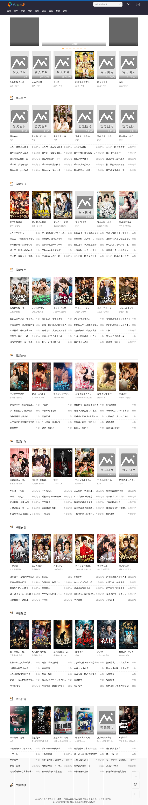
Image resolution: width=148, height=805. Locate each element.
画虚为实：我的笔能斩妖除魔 (89, 674)
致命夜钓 (89, 576)
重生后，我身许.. (83, 136)
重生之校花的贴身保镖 (57, 238)
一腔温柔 (57, 514)
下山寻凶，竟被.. (83, 308)
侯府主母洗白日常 (25, 582)
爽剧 (30, 11)
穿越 (23, 11)
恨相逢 (57, 82)
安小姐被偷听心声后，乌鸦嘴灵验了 (58, 233)
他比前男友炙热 (17, 394)
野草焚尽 (25, 428)
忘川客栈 (89, 685)
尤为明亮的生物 (104, 737)
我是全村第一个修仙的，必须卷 (121, 594)
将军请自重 (102, 566)
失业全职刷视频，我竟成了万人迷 (89, 336)
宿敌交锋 (36, 737)
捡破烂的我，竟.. (17, 308)
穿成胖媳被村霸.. (39, 222)
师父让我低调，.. (17, 222)
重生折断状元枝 (89, 158)
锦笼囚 (57, 576)
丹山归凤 (58, 566)
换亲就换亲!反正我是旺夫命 (121, 508)
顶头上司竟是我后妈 (57, 342)
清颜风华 (57, 588)
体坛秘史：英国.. (83, 737)
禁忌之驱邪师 (121, 754)
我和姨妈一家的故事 (57, 748)
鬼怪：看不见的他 (57, 662)
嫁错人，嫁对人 (89, 428)
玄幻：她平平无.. (83, 480)
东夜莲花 (121, 599)
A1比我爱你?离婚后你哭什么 (89, 496)
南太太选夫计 (103, 82)
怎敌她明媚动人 (121, 502)
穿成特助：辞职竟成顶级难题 (25, 330)
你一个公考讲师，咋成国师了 (89, 582)
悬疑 (58, 11)
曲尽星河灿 (57, 754)
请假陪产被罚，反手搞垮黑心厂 (25, 342)
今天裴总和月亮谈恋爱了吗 (25, 422)
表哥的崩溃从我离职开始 (89, 508)
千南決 (57, 599)
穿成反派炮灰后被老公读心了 (25, 244)
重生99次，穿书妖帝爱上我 (57, 170)
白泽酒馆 (123, 394)
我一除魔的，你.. (17, 652)
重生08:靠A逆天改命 (25, 153)
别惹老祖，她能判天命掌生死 (57, 685)
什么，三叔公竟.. (105, 308)
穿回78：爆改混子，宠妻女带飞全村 (26, 256)
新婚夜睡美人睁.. (83, 394)
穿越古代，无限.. (61, 222)
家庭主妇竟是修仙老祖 (57, 336)
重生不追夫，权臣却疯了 (89, 170)
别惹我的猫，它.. (61, 652)
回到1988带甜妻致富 (57, 250)
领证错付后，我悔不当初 (121, 410)
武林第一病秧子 (121, 342)
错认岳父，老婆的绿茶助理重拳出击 (122, 685)
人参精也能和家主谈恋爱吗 (89, 662)
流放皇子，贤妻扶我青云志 (25, 576)
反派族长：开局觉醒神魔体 (89, 233)
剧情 (65, 11)
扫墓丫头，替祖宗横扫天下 (121, 582)
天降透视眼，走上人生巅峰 (25, 508)
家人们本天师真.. (39, 652)
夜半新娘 (57, 668)
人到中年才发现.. (127, 308)
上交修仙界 (37, 566)
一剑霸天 (14, 566)
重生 (16, 11)
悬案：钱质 (57, 674)
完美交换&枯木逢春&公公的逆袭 (89, 748)
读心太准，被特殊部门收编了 (121, 244)
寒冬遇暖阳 (57, 490)
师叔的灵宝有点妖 (89, 588)
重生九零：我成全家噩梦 (89, 244)
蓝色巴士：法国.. (61, 737)
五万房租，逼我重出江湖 (121, 158)
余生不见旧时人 (25, 233)
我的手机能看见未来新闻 (89, 502)
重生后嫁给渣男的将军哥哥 (57, 164)
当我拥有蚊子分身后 (25, 668)
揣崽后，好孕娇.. (61, 394)
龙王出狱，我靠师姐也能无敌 (89, 490)
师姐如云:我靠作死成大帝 (89, 594)
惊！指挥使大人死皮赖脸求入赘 (25, 410)
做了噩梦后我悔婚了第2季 (121, 588)
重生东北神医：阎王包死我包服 (121, 668)
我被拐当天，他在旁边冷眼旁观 (121, 250)
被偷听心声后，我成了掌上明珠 (121, 238)
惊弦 (56, 480)
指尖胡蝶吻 (121, 405)
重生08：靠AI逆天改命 (57, 147)
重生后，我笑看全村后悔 (121, 256)
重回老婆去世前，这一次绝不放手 (25, 158)
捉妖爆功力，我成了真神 (121, 662)
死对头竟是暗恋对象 (121, 336)
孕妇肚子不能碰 (25, 490)
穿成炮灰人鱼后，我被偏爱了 (57, 256)
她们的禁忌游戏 (121, 748)
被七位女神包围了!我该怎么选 (89, 754)
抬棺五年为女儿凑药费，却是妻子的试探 (26, 662)
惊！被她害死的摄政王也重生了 (121, 164)
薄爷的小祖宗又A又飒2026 (89, 416)
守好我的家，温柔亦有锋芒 (89, 514)
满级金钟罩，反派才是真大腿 (25, 599)
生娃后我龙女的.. (17, 82)
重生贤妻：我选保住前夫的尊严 (89, 256)
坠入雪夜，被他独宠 (57, 422)
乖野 (121, 82)
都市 (44, 11)
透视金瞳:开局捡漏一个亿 (57, 496)
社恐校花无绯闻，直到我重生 (121, 170)
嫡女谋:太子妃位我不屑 (25, 594)
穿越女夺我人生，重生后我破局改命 (122, 233)
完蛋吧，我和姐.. (39, 480)
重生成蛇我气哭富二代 (25, 674)
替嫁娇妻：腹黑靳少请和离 (89, 405)
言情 (37, 11)
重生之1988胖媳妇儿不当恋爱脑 (89, 153)
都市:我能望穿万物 (121, 490)
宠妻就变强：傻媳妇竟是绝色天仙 (89, 330)
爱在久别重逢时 (104, 394)
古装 (51, 11)
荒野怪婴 (89, 680)
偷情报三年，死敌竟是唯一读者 (89, 324)
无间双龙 (57, 502)
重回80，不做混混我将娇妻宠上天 (25, 238)
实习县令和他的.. (83, 566)
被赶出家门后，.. (39, 308)
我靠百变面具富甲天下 (121, 576)
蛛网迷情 (121, 514)
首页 (9, 11)
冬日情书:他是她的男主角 (25, 514)
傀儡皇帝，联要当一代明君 (57, 582)
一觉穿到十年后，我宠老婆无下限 (89, 250)
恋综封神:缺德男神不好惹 (25, 502)
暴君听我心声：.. (61, 308)
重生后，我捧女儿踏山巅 (57, 153)
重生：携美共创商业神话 (25, 147)
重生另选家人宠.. (39, 136)
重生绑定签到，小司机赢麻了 (57, 158)
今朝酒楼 (89, 599)
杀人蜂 (100, 652)
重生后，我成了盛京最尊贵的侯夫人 (122, 147)
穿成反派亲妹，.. (127, 222)
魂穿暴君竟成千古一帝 (57, 244)
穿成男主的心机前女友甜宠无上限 (25, 405)
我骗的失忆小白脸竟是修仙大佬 (25, 588)
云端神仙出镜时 (57, 508)
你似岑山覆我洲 (121, 428)
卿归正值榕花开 (39, 394)
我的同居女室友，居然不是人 (121, 324)
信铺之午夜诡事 (126, 652)
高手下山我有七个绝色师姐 (25, 336)
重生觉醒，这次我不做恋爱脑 (89, 238)
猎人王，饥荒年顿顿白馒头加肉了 (25, 250)
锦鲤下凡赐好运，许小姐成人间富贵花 (90, 410)
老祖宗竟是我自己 (89, 319)
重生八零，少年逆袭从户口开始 (25, 170)
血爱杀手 (123, 737)
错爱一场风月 (57, 428)
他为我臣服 (37, 82)
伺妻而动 (57, 416)
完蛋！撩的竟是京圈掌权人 (57, 324)
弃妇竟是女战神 (89, 342)
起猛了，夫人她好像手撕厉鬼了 (25, 680)
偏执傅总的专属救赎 (25, 416)
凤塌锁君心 (25, 685)
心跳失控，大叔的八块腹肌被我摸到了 (122, 416)
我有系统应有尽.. (83, 82)
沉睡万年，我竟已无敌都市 (57, 330)
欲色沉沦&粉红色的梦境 (25, 748)
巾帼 (121, 330)
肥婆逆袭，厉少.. (127, 480)
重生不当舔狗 (89, 147)
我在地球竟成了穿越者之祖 (121, 319)
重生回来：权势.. (127, 136)
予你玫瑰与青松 (57, 410)
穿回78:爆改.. (81, 222)
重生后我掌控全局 (89, 164)
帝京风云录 (124, 566)
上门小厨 (25, 754)
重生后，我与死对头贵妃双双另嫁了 (26, 164)
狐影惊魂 (121, 680)
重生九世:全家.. (61, 136)
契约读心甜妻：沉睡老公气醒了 (89, 422)
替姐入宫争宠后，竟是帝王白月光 (25, 319)
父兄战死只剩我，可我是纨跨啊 (57, 594)
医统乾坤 (121, 674)
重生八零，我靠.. (105, 136)
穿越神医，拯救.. (105, 222)
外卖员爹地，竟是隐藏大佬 (25, 324)
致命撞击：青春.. (17, 737)
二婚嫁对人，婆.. (17, 480)
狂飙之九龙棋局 (89, 668)
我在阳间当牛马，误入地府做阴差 (57, 680)
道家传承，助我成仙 (121, 496)
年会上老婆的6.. (104, 480)
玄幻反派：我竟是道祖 (57, 319)
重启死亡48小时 (121, 153)
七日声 (57, 405)
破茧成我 (121, 422)
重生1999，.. (16, 136)
